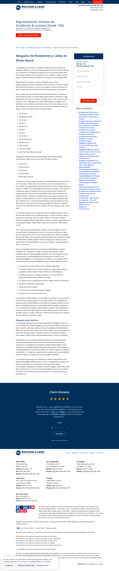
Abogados (40, 2)
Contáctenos (98, 2)
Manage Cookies (51, 528)
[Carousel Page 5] (67, 427)
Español (23, 47)
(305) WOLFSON (96, 7)
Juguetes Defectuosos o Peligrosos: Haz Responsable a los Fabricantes (89, 156)
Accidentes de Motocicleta (88, 136)
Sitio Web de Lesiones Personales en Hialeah (40, 543)
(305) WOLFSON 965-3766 (30, 474)
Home (17, 47)
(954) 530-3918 (57, 469)
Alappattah (83, 207)
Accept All (9, 565)
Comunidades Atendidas (33, 47)
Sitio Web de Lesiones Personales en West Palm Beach (43, 545)
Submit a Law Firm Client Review (60, 440)
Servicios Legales (51, 2)
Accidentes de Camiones (87, 130)
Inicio (18, 2)
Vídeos (71, 2)
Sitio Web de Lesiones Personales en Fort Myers (41, 536)
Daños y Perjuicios (84, 108)
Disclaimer (75, 453)
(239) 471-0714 (27, 485)
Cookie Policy (40, 528)
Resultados (62, 2)
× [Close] (56, 558)
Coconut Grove (84, 209)
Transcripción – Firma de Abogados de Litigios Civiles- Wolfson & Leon (89, 202)
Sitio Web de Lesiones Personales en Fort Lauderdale (43, 538)
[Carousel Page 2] (56, 427)
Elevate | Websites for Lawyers (90, 564)
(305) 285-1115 (27, 469)
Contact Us (100, 453)
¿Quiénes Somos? (29, 2)
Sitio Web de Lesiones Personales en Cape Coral (41, 541)
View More (59, 434)
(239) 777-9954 (87, 469)
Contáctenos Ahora (88, 101)
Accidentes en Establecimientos (90, 132)
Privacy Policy (84, 453)
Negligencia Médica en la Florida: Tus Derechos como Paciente (88, 145)
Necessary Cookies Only (26, 565)
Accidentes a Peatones (86, 134)
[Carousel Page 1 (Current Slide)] (52, 427)
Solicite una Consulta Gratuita (28, 35)
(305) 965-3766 (96, 10)
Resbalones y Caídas (86, 139)
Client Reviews (59, 392)
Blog (89, 2)
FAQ (77, 2)
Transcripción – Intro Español (89, 198)
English (83, 2)
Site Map (92, 453)
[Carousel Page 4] (63, 427)
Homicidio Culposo (85, 141)
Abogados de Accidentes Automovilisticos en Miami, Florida (88, 182)
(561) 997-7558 (25, 498)
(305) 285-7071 (57, 485)
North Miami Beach (46, 47)
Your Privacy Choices (25, 528)
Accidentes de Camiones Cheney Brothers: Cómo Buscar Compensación (90, 193)
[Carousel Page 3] (59, 427)
